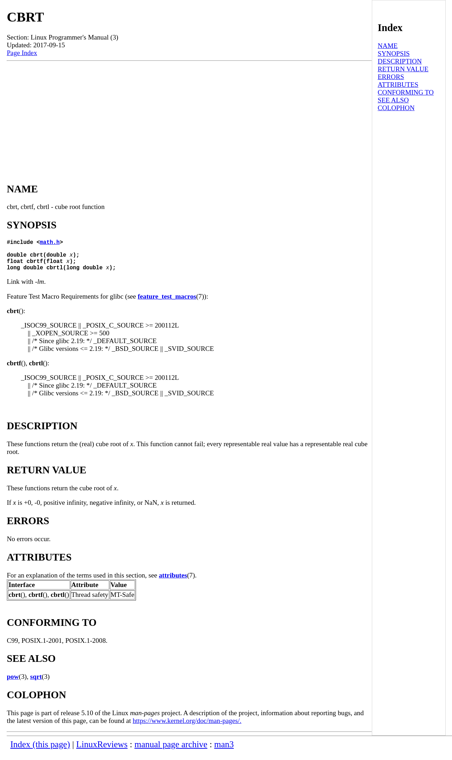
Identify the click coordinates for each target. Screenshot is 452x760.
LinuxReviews (102, 751)
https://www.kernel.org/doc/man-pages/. (187, 727)
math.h (50, 243)
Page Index (22, 52)
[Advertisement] (189, 114)
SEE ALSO (393, 100)
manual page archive (171, 751)
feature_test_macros (167, 303)
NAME (388, 45)
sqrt (36, 683)
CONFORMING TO (406, 92)
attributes (173, 582)
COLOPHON (396, 108)
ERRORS (391, 76)
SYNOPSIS (394, 53)
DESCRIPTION (400, 61)
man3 (224, 751)
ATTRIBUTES (398, 84)
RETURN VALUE (403, 69)
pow (13, 683)
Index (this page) (40, 751)
